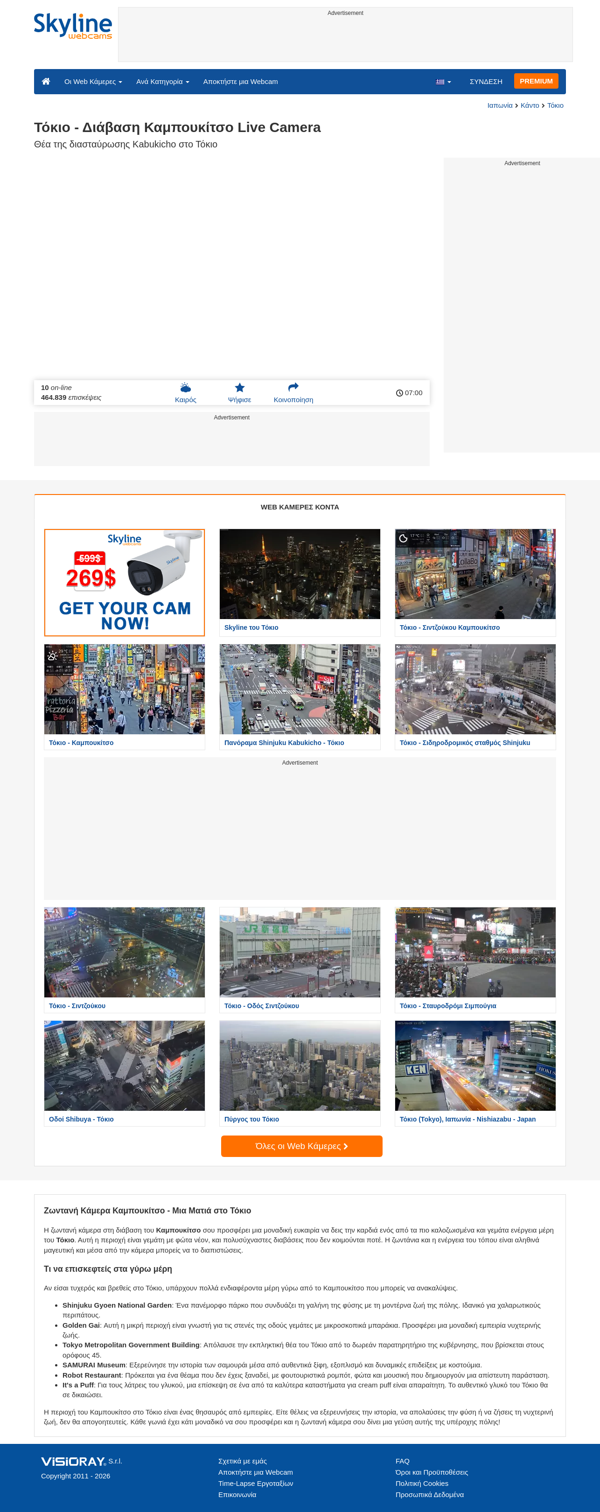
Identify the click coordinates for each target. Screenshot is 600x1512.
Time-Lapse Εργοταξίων (255, 1483)
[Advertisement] (345, 41)
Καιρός (185, 393)
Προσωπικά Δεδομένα (430, 1494)
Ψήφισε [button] (239, 393)
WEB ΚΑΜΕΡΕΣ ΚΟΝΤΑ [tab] (300, 507)
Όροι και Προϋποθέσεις (432, 1472)
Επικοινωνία (237, 1494)
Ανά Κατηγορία (162, 81)
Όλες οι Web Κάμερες (302, 1146)
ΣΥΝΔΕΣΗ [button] (486, 81)
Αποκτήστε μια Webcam (240, 81)
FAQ (403, 1461)
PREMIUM (536, 81)
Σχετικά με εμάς (242, 1461)
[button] (443, 81)
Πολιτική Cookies (422, 1483)
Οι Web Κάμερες (93, 81)
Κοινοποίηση (294, 393)
